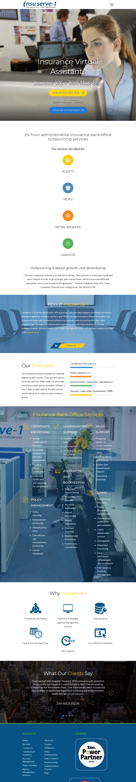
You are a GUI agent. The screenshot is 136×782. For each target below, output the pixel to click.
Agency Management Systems (29, 772)
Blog (46, 773)
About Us (48, 740)
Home (25, 740)
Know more (33, 332)
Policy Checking (30, 765)
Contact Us (28, 748)
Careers (48, 744)
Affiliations (49, 748)
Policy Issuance (51, 758)
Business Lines (51, 762)
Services (26, 744)
